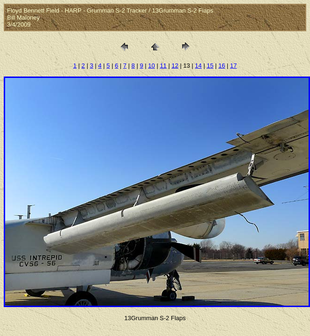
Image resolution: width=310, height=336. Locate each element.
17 (233, 65)
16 (221, 65)
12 (174, 65)
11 (163, 65)
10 (151, 65)
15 (210, 65)
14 (198, 65)
